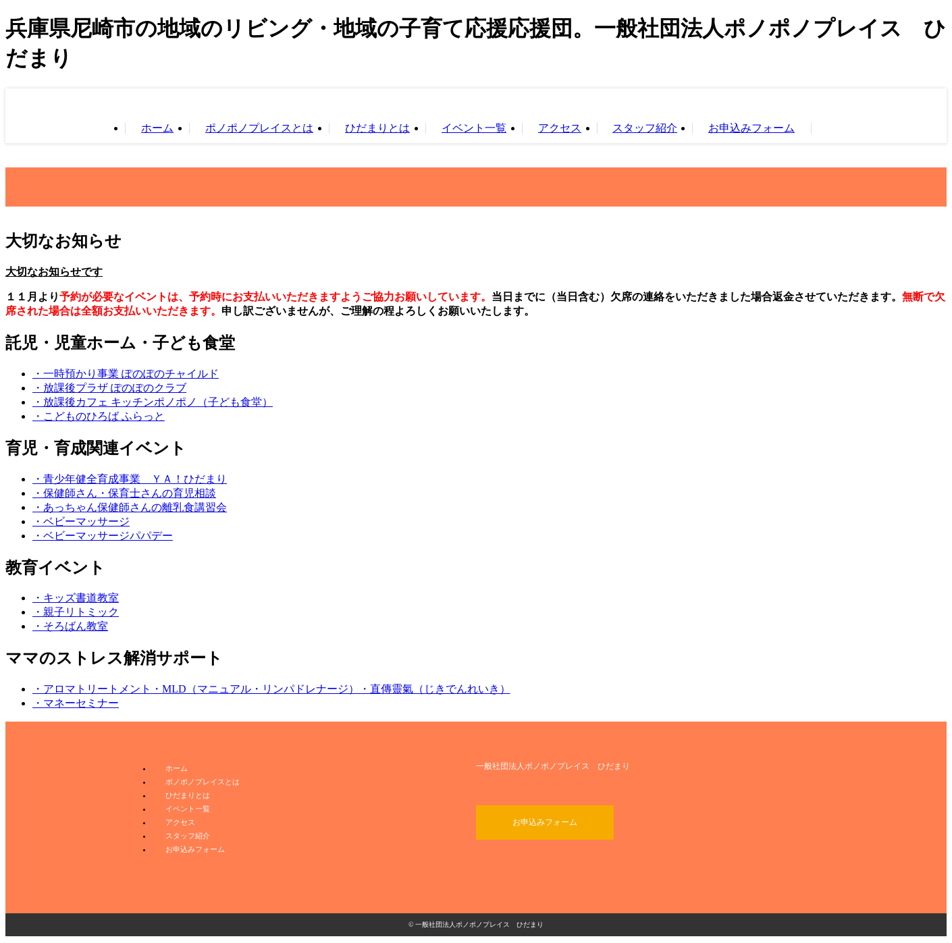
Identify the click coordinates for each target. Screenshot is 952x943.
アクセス (559, 128)
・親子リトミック (75, 612)
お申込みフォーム (751, 128)
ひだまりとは (377, 128)
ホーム (157, 128)
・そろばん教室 (70, 626)
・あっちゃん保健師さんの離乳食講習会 (129, 507)
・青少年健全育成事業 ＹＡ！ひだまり (129, 479)
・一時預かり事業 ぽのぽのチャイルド (125, 373)
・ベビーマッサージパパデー (102, 535)
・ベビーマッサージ (81, 521)
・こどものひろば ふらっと (98, 416)
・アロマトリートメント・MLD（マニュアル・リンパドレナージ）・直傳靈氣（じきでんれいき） (271, 689)
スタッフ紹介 (644, 128)
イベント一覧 (474, 128)
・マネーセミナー (75, 703)
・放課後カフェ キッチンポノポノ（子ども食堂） (152, 402)
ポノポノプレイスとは (259, 128)
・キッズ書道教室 (75, 597)
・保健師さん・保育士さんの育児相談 (124, 493)
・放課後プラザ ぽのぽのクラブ (109, 388)
